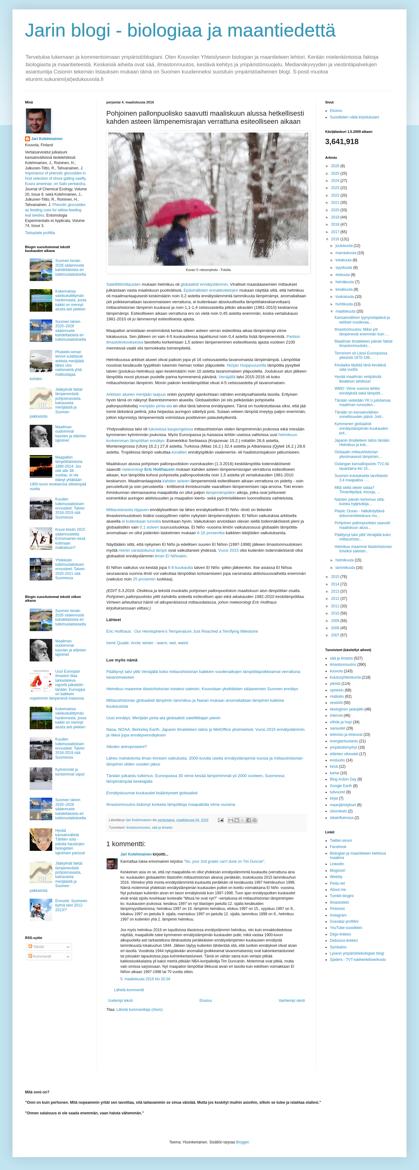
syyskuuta (344, 267)
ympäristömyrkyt (343, 747)
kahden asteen (176, 481)
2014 (336, 584)
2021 (336, 202)
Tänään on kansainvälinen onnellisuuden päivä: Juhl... (360, 414)
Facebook (338, 847)
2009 (336, 621)
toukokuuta (345, 296)
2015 (336, 577)
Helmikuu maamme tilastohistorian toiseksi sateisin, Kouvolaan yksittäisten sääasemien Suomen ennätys (202, 688)
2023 (336, 188)
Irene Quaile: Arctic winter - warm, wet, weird (147, 642)
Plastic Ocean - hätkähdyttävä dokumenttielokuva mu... (359, 513)
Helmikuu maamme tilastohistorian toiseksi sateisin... (363, 549)
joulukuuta (345, 246)
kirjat (334, 798)
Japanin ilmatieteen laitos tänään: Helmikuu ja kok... (362, 442)
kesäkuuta (345, 289)
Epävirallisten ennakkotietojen (211, 290)
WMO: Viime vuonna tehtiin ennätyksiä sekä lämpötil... (359, 390)
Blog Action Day (343, 779)
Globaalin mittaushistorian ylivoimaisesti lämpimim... (358, 454)
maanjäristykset (343, 805)
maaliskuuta (346, 311)
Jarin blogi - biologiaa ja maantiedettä (180, 30)
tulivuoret (337, 792)
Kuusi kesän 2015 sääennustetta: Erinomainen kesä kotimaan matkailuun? (70, 538)
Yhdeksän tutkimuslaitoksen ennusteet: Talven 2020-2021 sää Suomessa (70, 569)
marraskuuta (346, 253)
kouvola (336, 671)
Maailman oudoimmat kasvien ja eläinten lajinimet (70, 434)
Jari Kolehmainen (136, 854)
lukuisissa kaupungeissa (171, 429)
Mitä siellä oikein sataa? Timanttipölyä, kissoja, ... (357, 489)
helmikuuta (345, 560)
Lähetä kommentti (129, 990)
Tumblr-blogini (342, 896)
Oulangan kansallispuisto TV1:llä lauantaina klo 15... (362, 466)
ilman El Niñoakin (171, 556)
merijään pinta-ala (155, 406)
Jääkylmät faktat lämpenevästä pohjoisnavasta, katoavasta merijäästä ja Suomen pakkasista (56, 403)
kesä (334, 766)
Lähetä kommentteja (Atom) (139, 1009)
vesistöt (336, 702)
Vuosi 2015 (228, 550)
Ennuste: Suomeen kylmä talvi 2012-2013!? (71, 905)
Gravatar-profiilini (344, 921)
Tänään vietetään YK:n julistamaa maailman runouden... (363, 402)
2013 (336, 591)
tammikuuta (346, 567)
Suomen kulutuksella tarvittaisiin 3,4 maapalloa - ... (361, 478)
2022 (336, 195)
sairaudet (337, 728)
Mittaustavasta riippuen (127, 509)
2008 (336, 628)
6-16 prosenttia (211, 532)
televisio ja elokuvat (346, 734)
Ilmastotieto (339, 902)
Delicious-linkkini (344, 940)
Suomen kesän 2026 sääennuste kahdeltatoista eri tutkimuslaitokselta (70, 267)
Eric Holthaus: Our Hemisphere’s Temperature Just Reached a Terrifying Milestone (182, 631)
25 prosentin (144, 579)
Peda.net (337, 883)
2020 (336, 210)
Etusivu (205, 1000)
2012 (336, 598)
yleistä (335, 683)
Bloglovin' (338, 870)
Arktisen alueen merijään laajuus (136, 394)
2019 (336, 217)
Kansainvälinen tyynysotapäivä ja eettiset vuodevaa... (362, 319)
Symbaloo (338, 947)
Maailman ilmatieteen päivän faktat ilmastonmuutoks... (363, 343)
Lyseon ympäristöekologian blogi (357, 953)
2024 (336, 180)
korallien (179, 452)
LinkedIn (337, 864)
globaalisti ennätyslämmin (204, 284)
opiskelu (337, 690)
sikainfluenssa (341, 818)
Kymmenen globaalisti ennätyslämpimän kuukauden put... (361, 428)
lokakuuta (344, 260)
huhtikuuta (345, 304)
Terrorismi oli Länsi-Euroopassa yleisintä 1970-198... (361, 355)
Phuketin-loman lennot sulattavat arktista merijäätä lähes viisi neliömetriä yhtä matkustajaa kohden (57, 365)
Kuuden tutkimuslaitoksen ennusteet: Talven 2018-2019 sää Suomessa (70, 508)
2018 (336, 224)
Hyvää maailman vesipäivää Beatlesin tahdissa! (358, 378)
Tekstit (36, 947)
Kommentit (39, 956)
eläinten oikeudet (344, 754)
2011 (336, 606)
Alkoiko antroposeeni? (126, 746)
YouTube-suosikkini (346, 928)
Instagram (338, 915)
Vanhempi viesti (292, 1000)
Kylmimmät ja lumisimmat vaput (69, 771)
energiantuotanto (344, 741)
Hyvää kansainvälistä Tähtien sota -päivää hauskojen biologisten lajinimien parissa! (70, 841)
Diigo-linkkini (340, 934)
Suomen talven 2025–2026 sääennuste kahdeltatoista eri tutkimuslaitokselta (70, 330)
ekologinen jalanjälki (346, 709)
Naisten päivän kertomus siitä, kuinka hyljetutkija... (360, 501)
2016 (336, 239)
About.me (338, 889)
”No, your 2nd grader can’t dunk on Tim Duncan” (224, 861)
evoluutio (337, 760)
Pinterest (337, 908)
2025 (336, 173)
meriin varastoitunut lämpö (143, 550)
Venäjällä (227, 376)
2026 (336, 166)
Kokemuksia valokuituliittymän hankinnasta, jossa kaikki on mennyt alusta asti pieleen (70, 300)
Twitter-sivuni (341, 840)
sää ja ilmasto (162, 827)
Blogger (242, 1142)
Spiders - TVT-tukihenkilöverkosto (358, 959)
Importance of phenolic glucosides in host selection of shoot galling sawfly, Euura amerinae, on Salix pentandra (56, 178)
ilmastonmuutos (138, 827)
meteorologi (148, 469)
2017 (336, 232)
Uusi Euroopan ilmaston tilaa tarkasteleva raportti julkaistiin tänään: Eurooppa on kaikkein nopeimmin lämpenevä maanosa (57, 684)
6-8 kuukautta (180, 567)
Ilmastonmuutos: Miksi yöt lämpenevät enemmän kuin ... (361, 331)
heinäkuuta (345, 282)
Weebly (336, 877)
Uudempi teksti (120, 1000)
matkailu (337, 696)
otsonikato (338, 811)
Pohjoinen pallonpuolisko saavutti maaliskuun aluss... (362, 525)
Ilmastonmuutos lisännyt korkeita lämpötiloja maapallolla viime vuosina (170, 804)
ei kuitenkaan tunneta (141, 521)
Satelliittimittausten (123, 284)
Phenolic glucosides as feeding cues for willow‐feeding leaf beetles (55, 210)
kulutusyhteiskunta (345, 677)
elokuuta (343, 275)
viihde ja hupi (341, 722)
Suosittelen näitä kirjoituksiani (354, 117)
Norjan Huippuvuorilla (246, 365)
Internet (336, 715)
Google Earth (341, 786)
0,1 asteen (149, 527)
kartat (334, 773)
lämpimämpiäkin (220, 492)
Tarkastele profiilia (40, 233)
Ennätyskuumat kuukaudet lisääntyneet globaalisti (152, 793)
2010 (336, 613)
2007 (336, 635)
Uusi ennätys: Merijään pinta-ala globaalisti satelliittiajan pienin (163, 718)
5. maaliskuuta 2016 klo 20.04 (145, 979)
